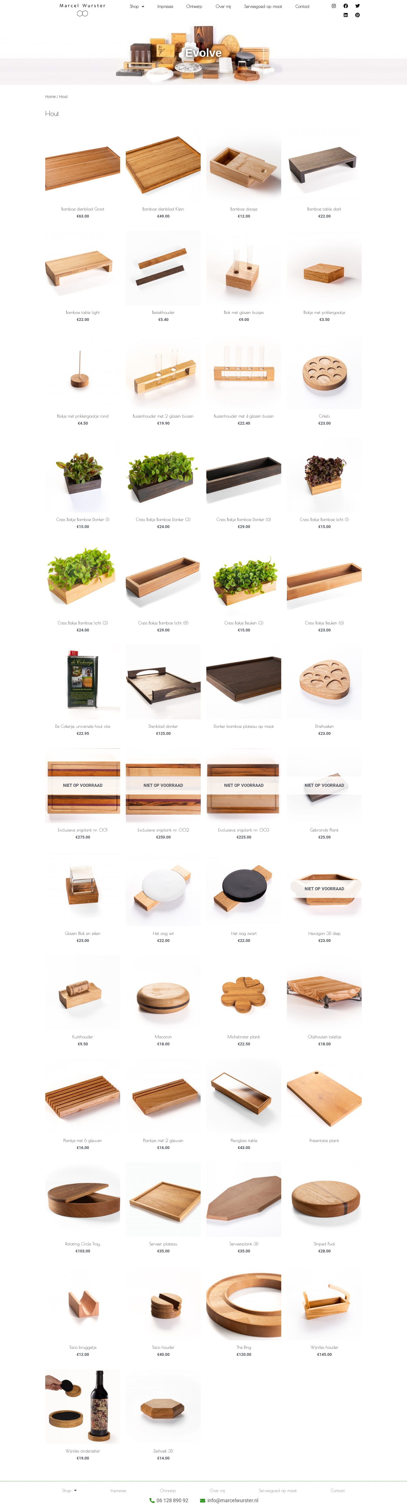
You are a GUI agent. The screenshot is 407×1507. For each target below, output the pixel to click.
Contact (302, 6)
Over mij (223, 6)
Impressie (165, 6)
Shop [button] (137, 7)
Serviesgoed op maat (263, 6)
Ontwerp (194, 6)
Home (50, 96)
